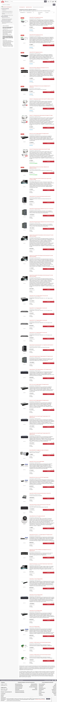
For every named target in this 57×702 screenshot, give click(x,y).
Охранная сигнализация (19, 690)
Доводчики (17, 689)
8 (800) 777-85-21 (4, 684)
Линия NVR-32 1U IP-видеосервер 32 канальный (38, 320)
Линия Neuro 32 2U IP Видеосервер (35, 610)
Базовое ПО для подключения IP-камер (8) (7, 13)
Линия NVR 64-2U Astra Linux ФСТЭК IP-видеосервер (38, 477)
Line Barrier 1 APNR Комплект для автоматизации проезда (40, 642)
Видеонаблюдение (18, 684)
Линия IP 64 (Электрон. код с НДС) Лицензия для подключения (40, 563)
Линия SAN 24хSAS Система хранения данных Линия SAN (39, 504)
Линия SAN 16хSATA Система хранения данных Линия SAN (40, 493)
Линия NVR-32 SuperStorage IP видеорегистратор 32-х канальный (41, 208)
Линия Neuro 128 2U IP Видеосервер (35, 578)
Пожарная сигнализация (19, 692)
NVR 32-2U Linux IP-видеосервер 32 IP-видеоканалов (39, 133)
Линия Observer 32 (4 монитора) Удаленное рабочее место (40, 196)
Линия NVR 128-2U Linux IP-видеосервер (36, 461)
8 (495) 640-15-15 (4, 685)
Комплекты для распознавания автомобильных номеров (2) (7, 19)
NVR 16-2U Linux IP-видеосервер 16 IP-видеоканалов (39, 384)
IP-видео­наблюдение (19, 685)
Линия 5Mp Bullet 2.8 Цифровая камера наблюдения (38, 450)
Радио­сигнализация (18, 686)
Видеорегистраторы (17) (6, 17)
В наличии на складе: (40, 13)
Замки (36, 688)
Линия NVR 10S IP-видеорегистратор (36, 17)
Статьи (2, 696)
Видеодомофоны (34, 684)
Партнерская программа (5, 699)
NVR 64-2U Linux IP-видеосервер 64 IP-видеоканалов (39, 400)
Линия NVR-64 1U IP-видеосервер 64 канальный (38, 332)
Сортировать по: (22, 12)
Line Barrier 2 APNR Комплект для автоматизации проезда (40, 654)
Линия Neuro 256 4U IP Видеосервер (35, 594)
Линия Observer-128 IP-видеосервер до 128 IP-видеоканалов (40, 369)
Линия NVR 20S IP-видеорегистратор (36, 34)
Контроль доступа (34, 685)
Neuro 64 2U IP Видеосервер (34, 626)
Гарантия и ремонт (4, 697)
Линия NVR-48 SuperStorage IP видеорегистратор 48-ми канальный (41, 221)
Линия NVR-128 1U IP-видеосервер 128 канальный (38, 295)
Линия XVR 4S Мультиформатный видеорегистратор (39, 67)
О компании (3, 693)
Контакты (3, 700)
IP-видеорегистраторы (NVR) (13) (7, 11)
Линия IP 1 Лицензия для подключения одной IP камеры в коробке (41, 98)
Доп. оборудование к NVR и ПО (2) (7, 15)
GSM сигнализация (18, 688)
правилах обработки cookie (40, 699)
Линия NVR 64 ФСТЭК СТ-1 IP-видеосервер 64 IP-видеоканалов (40, 534)
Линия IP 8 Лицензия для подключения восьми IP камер (39, 149)
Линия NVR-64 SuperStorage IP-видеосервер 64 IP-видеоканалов (41, 356)
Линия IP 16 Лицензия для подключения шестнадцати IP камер (40, 115)
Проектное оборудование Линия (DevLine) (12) (7, 23)
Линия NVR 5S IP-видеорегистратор (35, 52)
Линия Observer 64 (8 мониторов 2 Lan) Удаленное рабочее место (41, 344)
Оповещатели (34, 689)
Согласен (48, 698)
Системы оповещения (33, 686)
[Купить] (48, 28)
